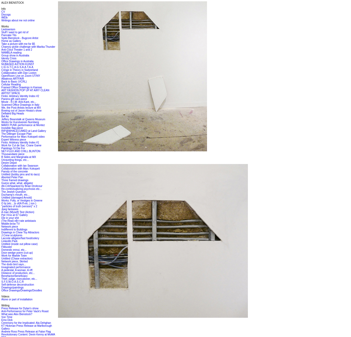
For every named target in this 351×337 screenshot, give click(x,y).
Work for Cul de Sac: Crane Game (21, 145)
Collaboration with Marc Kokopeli (20, 168)
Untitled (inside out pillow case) (19, 244)
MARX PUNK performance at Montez (23, 125)
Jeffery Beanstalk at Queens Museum (23, 119)
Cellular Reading (11, 84)
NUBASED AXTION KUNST (17, 64)
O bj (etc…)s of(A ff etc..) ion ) (18, 203)
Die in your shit (10, 217)
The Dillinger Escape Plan (16, 133)
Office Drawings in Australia (17, 61)
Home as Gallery (11, 41)
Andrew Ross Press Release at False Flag (26, 331)
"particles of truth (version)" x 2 (19, 206)
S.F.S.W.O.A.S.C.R (12, 281)
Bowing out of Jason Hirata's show (21, 110)
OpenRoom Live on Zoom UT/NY (20, 75)
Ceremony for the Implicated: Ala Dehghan (26, 322)
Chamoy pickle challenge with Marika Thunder (28, 46)
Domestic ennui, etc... (14, 249)
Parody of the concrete (14, 171)
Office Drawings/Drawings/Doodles (21, 290)
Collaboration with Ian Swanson (19, 165)
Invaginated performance (16, 267)
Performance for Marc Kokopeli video (23, 136)
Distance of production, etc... (18, 273)
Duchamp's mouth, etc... (15, 194)
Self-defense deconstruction (17, 284)
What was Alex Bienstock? (16, 314)
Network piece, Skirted (14, 261)
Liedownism (8, 29)
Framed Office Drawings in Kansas (21, 87)
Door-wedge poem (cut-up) (17, 252)
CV (3, 11)
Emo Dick (7, 320)
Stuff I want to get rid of (14, 32)
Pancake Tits (8, 35)
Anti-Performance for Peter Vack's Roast (25, 311)
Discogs (6, 14)
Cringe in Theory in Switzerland (19, 70)
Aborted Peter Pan (12, 177)
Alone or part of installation (16, 299)
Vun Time (6, 317)
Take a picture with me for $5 (18, 43)
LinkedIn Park (9, 241)
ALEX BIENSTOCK (12, 2)
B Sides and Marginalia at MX (18, 157)
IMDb (4, 17)
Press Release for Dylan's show (20, 308)
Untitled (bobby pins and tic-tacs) (20, 174)
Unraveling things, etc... (15, 159)
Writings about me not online (18, 20)
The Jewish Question (13, 191)
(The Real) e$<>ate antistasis (18, 220)
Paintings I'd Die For (13, 148)
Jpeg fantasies (9, 209)
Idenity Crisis (8, 58)
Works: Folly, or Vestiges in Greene (21, 200)
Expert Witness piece (13, 139)
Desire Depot (9, 162)
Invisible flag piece (12, 128)
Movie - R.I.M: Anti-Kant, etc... (18, 101)
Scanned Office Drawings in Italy (20, 104)
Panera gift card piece (14, 99)
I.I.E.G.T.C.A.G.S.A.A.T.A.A (17, 67)
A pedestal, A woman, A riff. (17, 270)
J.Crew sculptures (11, 235)
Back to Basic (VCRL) (14, 81)
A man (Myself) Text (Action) (17, 212)
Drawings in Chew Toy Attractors (20, 232)
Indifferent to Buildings (14, 229)
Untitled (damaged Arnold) (16, 197)
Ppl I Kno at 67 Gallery (14, 215)
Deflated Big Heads (12, 113)
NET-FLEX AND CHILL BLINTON (20, 151)
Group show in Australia (15, 55)
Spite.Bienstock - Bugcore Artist (19, 38)
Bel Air (5, 116)
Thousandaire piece (13, 154)
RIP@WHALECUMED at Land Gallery (23, 130)
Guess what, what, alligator (17, 183)
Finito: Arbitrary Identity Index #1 (20, 142)
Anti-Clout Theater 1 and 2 (16, 49)
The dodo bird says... (13, 264)
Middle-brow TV (10, 223)
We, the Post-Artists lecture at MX (21, 107)
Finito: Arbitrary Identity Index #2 (20, 96)
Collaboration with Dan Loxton (18, 72)
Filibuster (6, 246)
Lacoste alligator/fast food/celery (20, 238)
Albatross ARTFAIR (12, 78)
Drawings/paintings (12, 287)
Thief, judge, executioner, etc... (19, 278)
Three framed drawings (14, 180)
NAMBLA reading (11, 52)
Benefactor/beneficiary (14, 276)
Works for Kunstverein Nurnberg (20, 122)
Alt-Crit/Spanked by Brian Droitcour (21, 186)
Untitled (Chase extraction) (16, 258)
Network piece (9, 226)
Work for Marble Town (14, 255)
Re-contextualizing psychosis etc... (21, 188)
